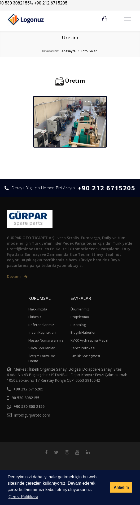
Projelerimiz (80, 316)
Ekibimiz (34, 316)
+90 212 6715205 (50, 3)
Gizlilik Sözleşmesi (85, 355)
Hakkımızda (37, 309)
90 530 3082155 (25, 397)
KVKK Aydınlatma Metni (89, 340)
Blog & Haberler (83, 332)
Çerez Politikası (83, 348)
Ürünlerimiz (80, 309)
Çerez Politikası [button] (23, 496)
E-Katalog (78, 324)
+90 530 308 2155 (29, 406)
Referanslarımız (41, 324)
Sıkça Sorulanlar (41, 348)
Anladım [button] (121, 487)
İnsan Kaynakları (42, 332)
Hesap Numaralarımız (45, 340)
